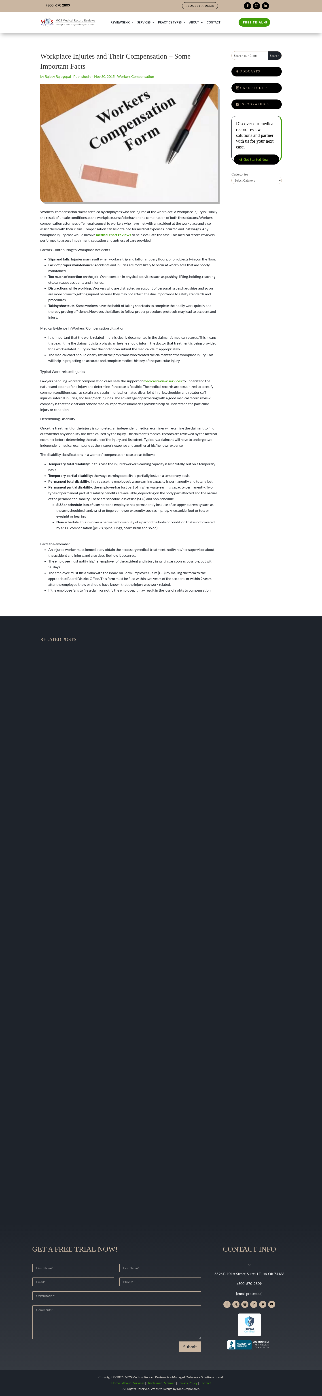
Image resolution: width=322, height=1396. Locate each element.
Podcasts (250, 71)
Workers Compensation (135, 76)
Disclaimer (154, 1383)
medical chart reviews (113, 235)
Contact (213, 22)
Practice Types (170, 22)
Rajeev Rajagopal (58, 76)
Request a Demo (200, 5)
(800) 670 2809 (58, 5)
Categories (239, 174)
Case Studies (254, 88)
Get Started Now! (256, 159)
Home (115, 1383)
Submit (190, 1346)
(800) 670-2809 (249, 1283)
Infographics (254, 104)
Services (143, 22)
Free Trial (253, 22)
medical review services (162, 381)
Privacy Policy (187, 1383)
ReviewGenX (120, 22)
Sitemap (169, 1383)
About (194, 22)
